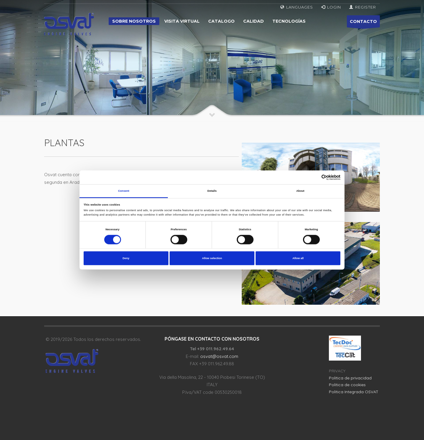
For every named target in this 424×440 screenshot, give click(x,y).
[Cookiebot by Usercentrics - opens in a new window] (314, 177)
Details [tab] (211, 190)
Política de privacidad (350, 378)
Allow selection (212, 258)
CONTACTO (363, 23)
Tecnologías (289, 21)
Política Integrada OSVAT (353, 391)
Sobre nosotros (134, 21)
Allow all (298, 258)
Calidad (253, 21)
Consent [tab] (123, 190)
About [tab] (300, 190)
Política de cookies (347, 384)
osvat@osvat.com (219, 356)
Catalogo (221, 21)
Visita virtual (182, 21)
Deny (125, 258)
